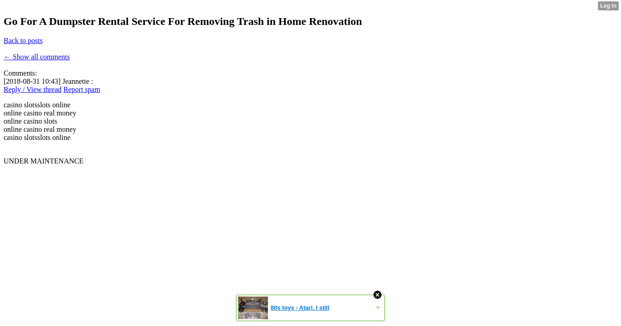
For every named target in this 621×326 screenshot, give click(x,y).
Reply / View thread (33, 89)
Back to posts (23, 40)
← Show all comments (37, 57)
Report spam (81, 89)
